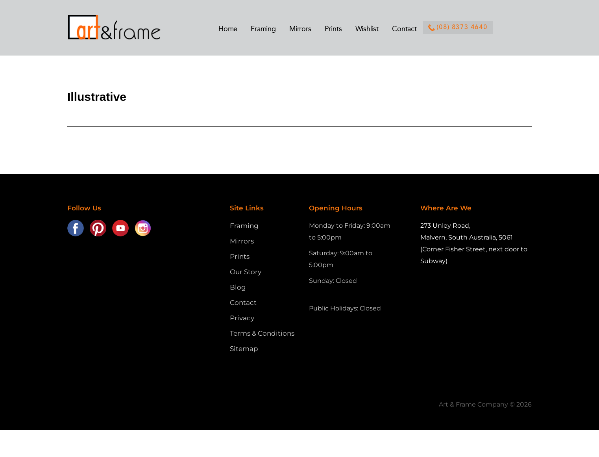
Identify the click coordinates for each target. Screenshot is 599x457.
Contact (243, 303)
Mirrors (242, 241)
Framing (244, 226)
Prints (240, 256)
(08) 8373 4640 (457, 27)
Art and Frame (122, 27)
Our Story (245, 272)
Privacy (242, 318)
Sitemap (244, 349)
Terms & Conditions (262, 333)
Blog (238, 287)
